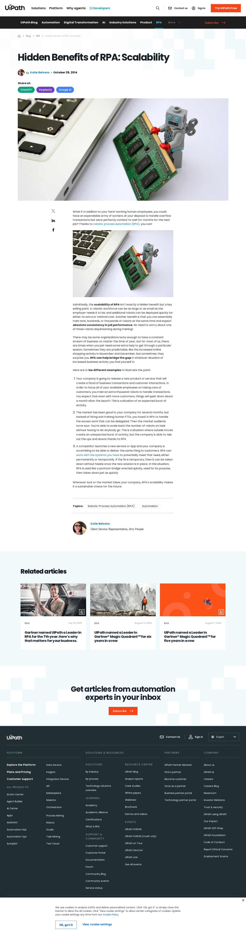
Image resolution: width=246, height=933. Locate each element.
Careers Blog (211, 786)
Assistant (12, 822)
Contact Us (170, 737)
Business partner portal (178, 793)
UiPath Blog (29, 22)
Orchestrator (54, 807)
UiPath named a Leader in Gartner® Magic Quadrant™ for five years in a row (190, 636)
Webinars (130, 800)
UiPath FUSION (133, 829)
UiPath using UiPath (215, 814)
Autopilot (12, 843)
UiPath (131, 857)
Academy (91, 805)
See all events (133, 864)
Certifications (94, 819)
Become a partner (175, 779)
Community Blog (96, 874)
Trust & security (213, 807)
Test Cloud (52, 843)
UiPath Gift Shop (213, 828)
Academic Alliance (97, 812)
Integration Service (57, 779)
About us (209, 765)
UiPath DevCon (134, 850)
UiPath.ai (209, 772)
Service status (94, 888)
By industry (92, 771)
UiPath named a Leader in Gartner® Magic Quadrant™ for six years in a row (122, 636)
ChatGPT (26, 89)
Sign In (196, 737)
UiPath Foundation (215, 835)
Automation (51, 22)
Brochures (131, 807)
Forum (89, 866)
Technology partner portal (180, 800)
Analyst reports (134, 779)
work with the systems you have (97, 455)
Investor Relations (214, 800)
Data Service (54, 765)
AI (103, 22)
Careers (208, 779)
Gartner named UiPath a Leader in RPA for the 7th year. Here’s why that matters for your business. (53, 636)
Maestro (51, 800)
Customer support (20, 779)
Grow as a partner (175, 786)
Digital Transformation (81, 22)
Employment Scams (216, 856)
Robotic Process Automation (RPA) (111, 506)
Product (146, 22)
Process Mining (55, 815)
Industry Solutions (122, 22)
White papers (133, 793)
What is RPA (92, 826)
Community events (97, 881)
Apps (10, 815)
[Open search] (158, 8)
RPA (159, 22)
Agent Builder (15, 801)
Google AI (65, 89)
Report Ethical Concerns (218, 849)
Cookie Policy (111, 924)
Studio (50, 829)
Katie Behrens (40, 72)
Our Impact (211, 821)
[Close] (243, 910)
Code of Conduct (214, 842)
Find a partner (173, 772)
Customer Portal (95, 852)
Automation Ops (17, 836)
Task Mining (53, 836)
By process (92, 779)
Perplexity (45, 89)
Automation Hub (16, 829)
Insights (50, 772)
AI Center (12, 808)
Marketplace (53, 793)
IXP (48, 786)
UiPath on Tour (133, 843)
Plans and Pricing (19, 772)
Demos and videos (136, 814)
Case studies (132, 786)
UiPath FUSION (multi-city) (140, 836)
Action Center (15, 794)
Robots (50, 822)
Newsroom (210, 793)
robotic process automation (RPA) (116, 224)
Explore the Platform (21, 765)
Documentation (95, 859)
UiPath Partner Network (178, 765)
